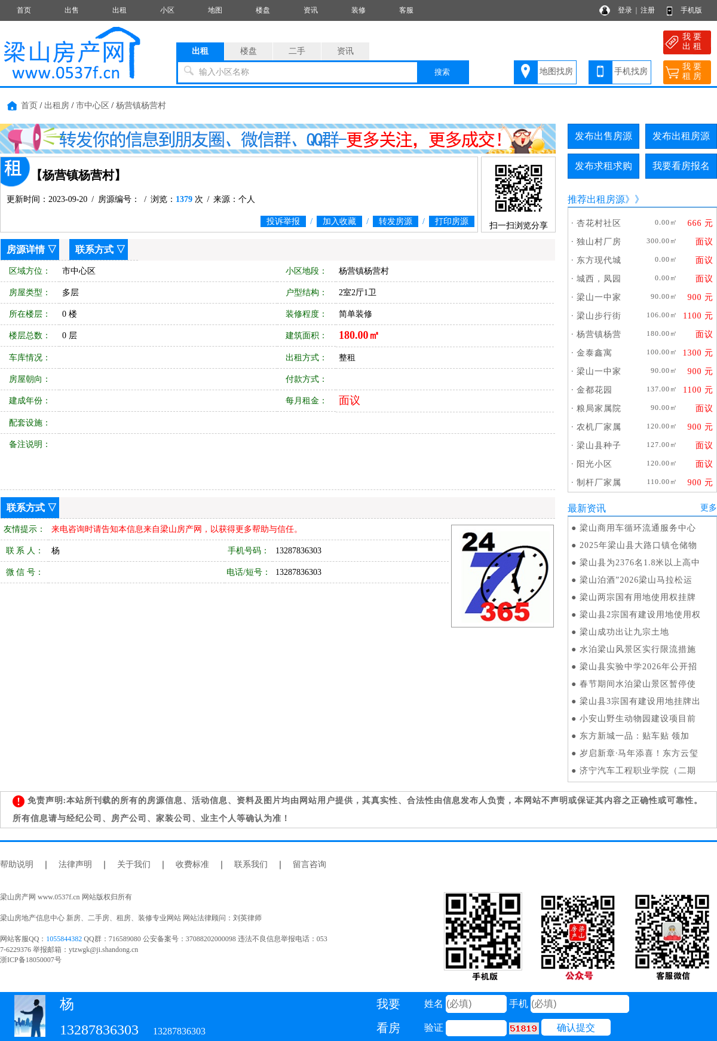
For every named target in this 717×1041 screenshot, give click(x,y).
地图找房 (556, 71)
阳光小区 (594, 464)
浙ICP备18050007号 (31, 960)
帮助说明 (16, 864)
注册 (648, 10)
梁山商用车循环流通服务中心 (638, 527)
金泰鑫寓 (594, 352)
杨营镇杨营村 (141, 105)
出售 (72, 10)
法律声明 (75, 864)
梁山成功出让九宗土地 (624, 631)
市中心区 (92, 105)
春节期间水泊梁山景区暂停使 (638, 683)
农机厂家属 (599, 426)
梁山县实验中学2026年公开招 (638, 666)
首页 (24, 10)
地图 (215, 10)
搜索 (442, 72)
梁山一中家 (599, 297)
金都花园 (594, 389)
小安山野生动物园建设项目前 (638, 718)
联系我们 (251, 864)
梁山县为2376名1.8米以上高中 (640, 562)
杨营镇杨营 (599, 334)
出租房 (56, 105)
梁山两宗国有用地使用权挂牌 (638, 597)
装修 (358, 10)
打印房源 (451, 221)
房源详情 (26, 249)
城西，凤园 (599, 278)
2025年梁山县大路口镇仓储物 (638, 545)
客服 (406, 10)
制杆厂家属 (599, 482)
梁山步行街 (599, 315)
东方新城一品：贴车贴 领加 (635, 735)
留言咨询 (309, 864)
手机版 (691, 10)
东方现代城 (599, 260)
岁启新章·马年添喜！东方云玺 (639, 753)
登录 (625, 10)
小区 (167, 10)
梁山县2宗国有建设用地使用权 (640, 614)
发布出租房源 (681, 136)
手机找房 (631, 71)
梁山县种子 (599, 445)
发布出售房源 (603, 136)
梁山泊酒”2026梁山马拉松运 (636, 579)
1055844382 (64, 939)
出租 (119, 10)
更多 (708, 507)
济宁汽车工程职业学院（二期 (638, 770)
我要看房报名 (681, 166)
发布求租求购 (603, 166)
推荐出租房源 (596, 199)
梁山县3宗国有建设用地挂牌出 (640, 701)
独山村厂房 (599, 241)
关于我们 (134, 864)
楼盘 (263, 10)
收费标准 (192, 864)
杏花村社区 (599, 223)
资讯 (311, 10)
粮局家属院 (599, 408)
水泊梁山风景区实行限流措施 (638, 649)
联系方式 (94, 249)
